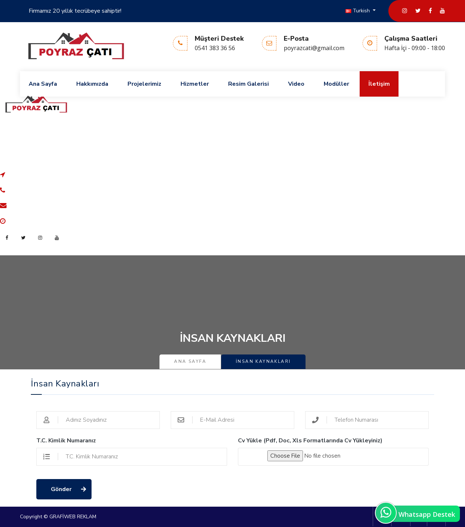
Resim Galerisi (248, 84)
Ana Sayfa (43, 84)
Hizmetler (195, 84)
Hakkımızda (92, 84)
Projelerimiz (144, 84)
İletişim (379, 84)
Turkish (358, 10)
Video (296, 84)
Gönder (61, 489)
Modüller (336, 84)
